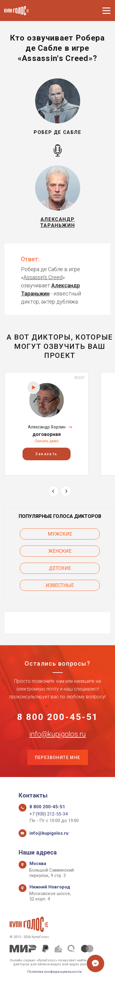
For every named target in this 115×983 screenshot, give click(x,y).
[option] (47, 424)
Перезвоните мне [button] (57, 757)
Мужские (60, 534)
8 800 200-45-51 (57, 716)
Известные (60, 585)
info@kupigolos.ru (57, 734)
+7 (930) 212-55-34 (48, 814)
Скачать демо (47, 441)
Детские (60, 568)
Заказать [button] (46, 454)
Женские (59, 551)
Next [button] (65, 491)
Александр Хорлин (46, 427)
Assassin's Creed (42, 277)
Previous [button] (53, 491)
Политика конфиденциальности (54, 972)
